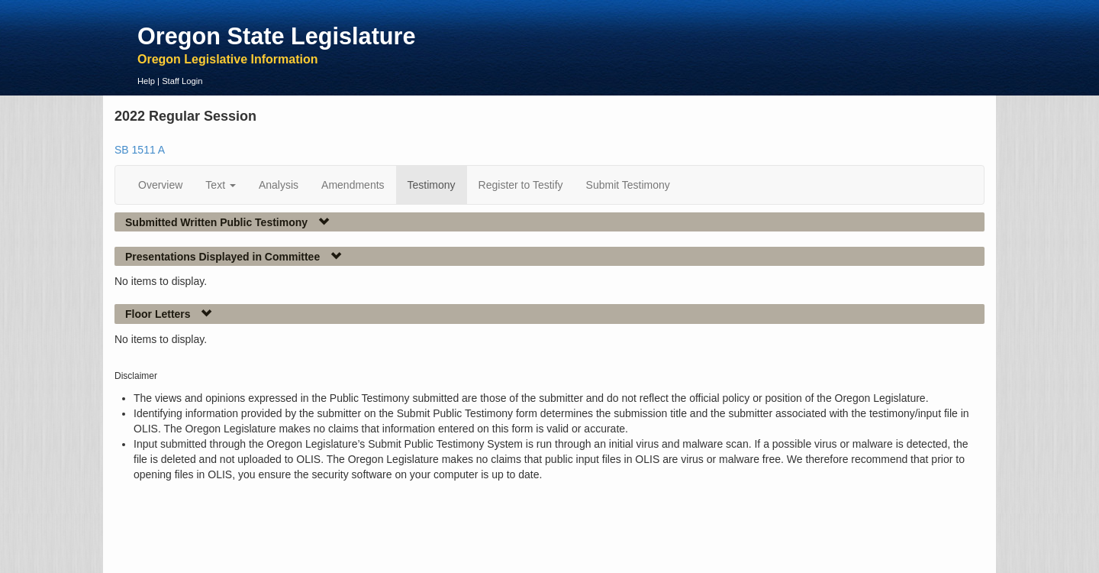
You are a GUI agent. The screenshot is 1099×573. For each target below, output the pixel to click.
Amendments (352, 185)
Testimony (432, 185)
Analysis (278, 185)
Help (146, 81)
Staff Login (182, 81)
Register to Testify (521, 185)
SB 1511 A (139, 150)
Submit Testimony (628, 185)
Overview (160, 185)
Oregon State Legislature (276, 36)
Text (220, 185)
